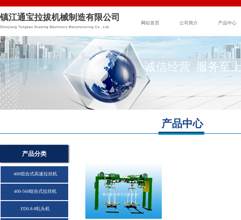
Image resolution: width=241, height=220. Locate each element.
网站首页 (150, 22)
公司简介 (189, 22)
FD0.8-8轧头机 (35, 208)
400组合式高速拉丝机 (35, 173)
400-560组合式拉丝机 (35, 191)
